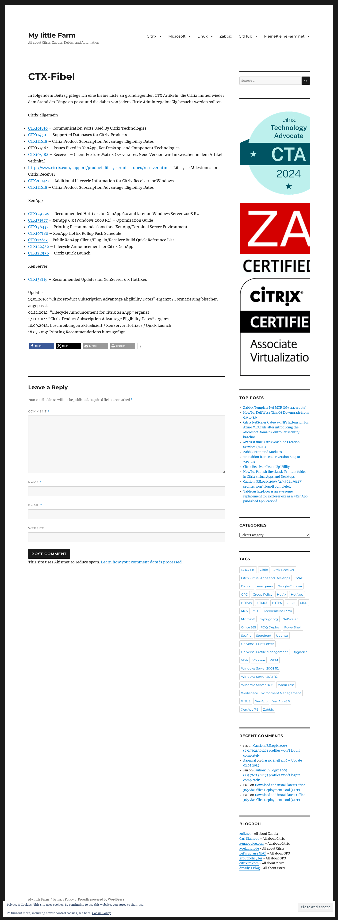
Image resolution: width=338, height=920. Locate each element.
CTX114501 (38, 134)
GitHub (245, 36)
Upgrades (299, 652)
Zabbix (225, 36)
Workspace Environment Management (271, 693)
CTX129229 (39, 213)
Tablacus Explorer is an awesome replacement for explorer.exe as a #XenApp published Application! (275, 496)
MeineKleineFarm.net (284, 36)
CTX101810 (38, 128)
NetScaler (290, 619)
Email (35, 505)
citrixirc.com (249, 863)
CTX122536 (38, 253)
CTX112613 (38, 240)
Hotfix (281, 594)
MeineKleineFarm (278, 611)
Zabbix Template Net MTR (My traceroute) (275, 408)
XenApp (261, 701)
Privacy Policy (63, 899)
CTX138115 (37, 279)
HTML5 (262, 602)
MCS (244, 611)
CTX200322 (39, 180)
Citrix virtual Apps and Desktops (265, 578)
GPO (244, 594)
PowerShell (293, 627)
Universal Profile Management (264, 652)
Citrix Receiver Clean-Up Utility (266, 467)
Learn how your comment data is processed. (142, 562)
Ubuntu (282, 635)
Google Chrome (290, 586)
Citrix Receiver (283, 570)
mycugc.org (269, 619)
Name (35, 482)
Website (36, 528)
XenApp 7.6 (249, 709)
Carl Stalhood (249, 839)
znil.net (245, 834)
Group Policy (262, 594)
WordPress (286, 685)
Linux (202, 36)
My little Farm (52, 35)
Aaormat (249, 760)
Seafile (246, 635)
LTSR (303, 602)
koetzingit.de (249, 849)
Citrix (152, 36)
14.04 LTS (248, 570)
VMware (259, 660)
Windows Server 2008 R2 (260, 668)
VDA (244, 660)
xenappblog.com (251, 844)
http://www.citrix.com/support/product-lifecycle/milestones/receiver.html (98, 167)
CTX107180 (38, 233)
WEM (274, 660)
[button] (41, 346)
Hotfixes (297, 594)
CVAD (299, 578)
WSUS (245, 701)
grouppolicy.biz (250, 858)
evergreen (265, 586)
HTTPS (277, 602)
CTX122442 (38, 246)
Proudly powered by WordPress (101, 899)
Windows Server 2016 (257, 685)
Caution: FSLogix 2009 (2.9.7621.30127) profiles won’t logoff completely (271, 751)
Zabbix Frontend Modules (262, 452)
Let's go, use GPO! (252, 853)
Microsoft (177, 36)
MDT (256, 611)
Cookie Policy (101, 913)
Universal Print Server (257, 644)
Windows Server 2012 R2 (259, 676)
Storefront (263, 635)
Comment (39, 411)
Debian (247, 586)
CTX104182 (38, 154)
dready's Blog (249, 868)
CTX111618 (37, 141)
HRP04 (246, 602)
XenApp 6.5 (281, 701)
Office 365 (248, 627)
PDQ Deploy (270, 627)
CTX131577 (38, 220)
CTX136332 (38, 226)
